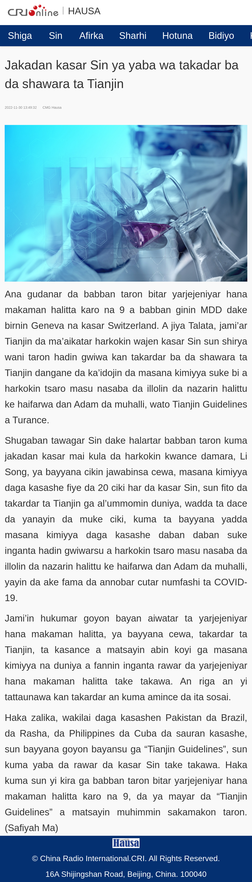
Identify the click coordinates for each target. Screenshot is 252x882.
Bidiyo (221, 35)
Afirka (91, 35)
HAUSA (84, 11)
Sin (56, 35)
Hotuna (177, 35)
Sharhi (132, 35)
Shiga (20, 35)
